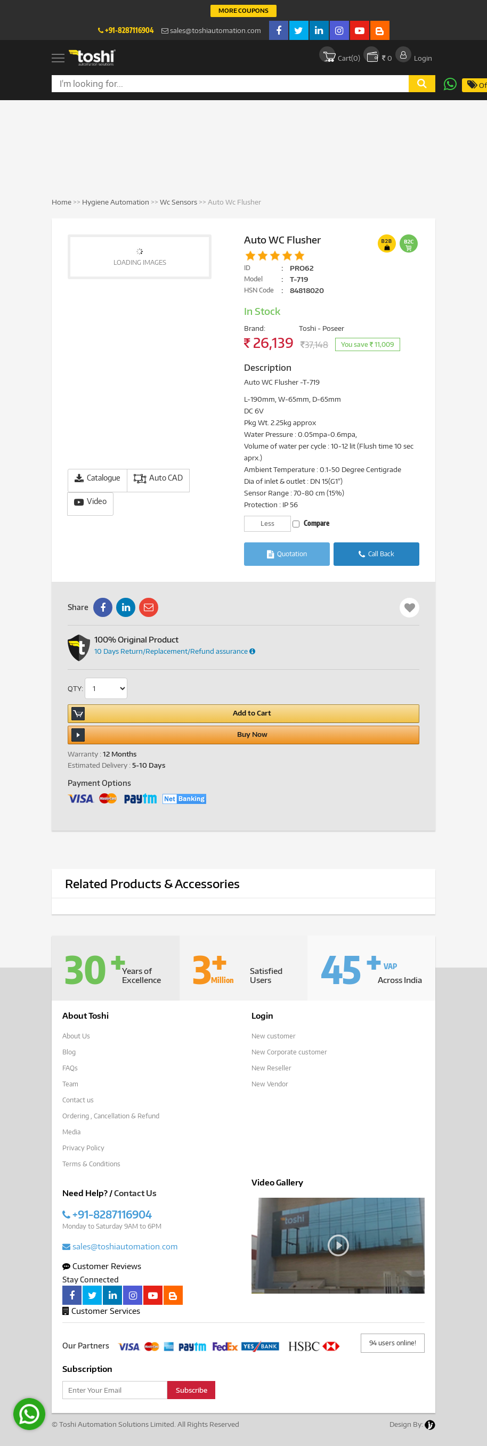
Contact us (78, 1100)
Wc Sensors (178, 202)
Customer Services (101, 1310)
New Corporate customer (289, 1052)
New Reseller (271, 1068)
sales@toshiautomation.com (211, 30)
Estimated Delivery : (99, 765)
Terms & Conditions (91, 1164)
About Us (76, 1036)
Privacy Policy (83, 1148)
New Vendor (269, 1084)
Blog (69, 1052)
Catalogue (97, 478)
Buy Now (169, 735)
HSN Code (259, 290)
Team (70, 1084)
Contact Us (135, 1193)
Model (253, 279)
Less (267, 523)
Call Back (376, 554)
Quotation (287, 554)
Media (71, 1132)
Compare (311, 523)
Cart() (339, 54)
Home (61, 202)
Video (90, 502)
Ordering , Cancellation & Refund (110, 1116)
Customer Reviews (101, 1266)
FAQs (70, 1068)
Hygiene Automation (116, 202)
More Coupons (243, 10)
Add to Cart (171, 713)
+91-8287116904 (125, 30)
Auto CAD (158, 478)
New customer (273, 1036)
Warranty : (84, 754)
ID (247, 268)
